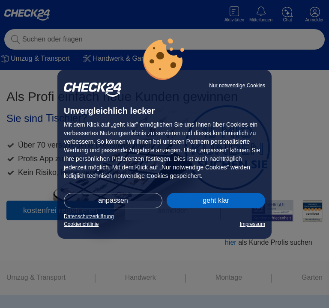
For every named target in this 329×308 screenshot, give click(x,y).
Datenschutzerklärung (89, 216)
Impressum (252, 224)
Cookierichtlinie (81, 224)
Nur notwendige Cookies (237, 86)
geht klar (216, 200)
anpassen (113, 200)
